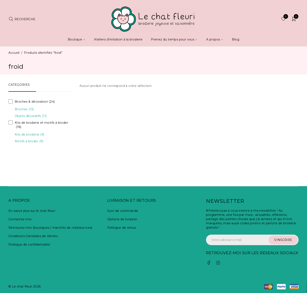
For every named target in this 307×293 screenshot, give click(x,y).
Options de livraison (122, 219)
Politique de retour (122, 228)
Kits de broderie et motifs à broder (41, 125)
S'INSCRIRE (283, 240)
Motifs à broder (29, 141)
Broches (24, 109)
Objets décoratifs (31, 116)
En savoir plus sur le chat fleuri (31, 211)
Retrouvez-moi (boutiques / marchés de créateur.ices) (50, 228)
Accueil (14, 53)
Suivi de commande (122, 211)
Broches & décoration (35, 101)
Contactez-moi (20, 219)
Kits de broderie (29, 134)
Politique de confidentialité (29, 244)
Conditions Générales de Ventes (33, 236)
